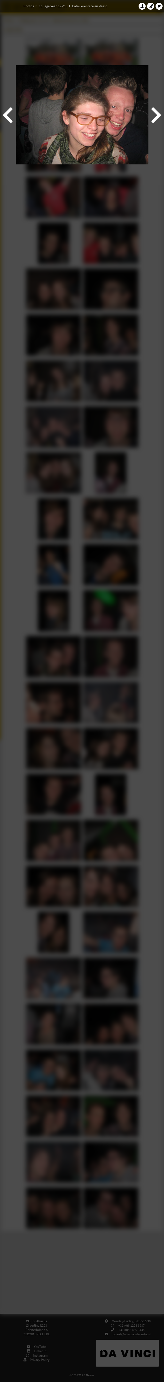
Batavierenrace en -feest (89, 6)
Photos (28, 6)
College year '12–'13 (53, 6)
